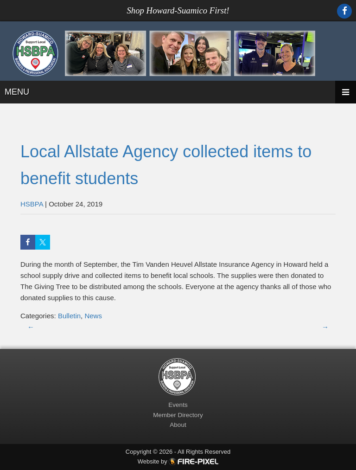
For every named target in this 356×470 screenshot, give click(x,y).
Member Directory (178, 415)
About (178, 424)
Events (177, 404)
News (93, 316)
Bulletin (69, 316)
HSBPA (31, 204)
